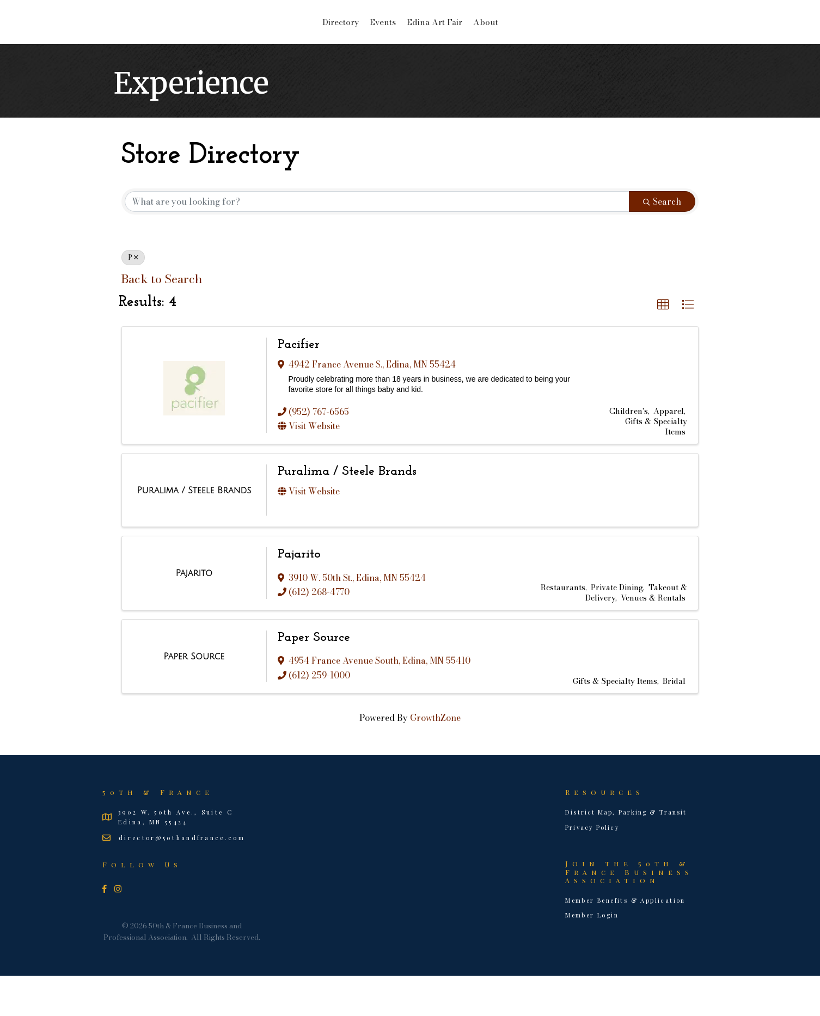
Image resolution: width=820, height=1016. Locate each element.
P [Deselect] (133, 297)
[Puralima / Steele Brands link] (194, 530)
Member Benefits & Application (625, 941)
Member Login (592, 955)
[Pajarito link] (194, 613)
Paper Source (314, 677)
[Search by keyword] (377, 241)
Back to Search (161, 319)
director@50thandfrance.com (182, 878)
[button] (663, 345)
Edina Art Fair (520, 41)
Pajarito (299, 594)
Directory (254, 41)
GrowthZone (435, 757)
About (571, 41)
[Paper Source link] (193, 696)
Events (296, 41)
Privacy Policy (592, 868)
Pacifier (299, 384)
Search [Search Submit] (662, 241)
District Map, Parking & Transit (626, 852)
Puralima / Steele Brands (347, 511)
